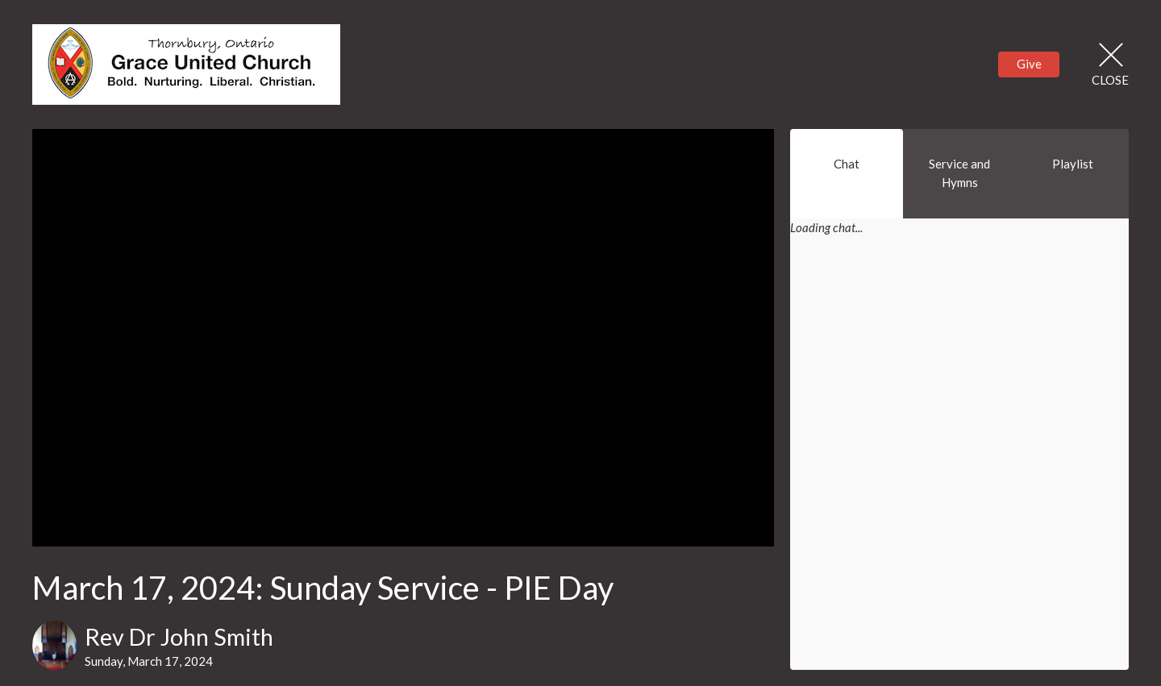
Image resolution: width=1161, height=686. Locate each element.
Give (1029, 63)
